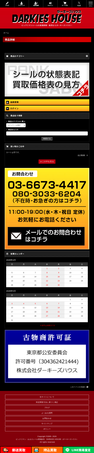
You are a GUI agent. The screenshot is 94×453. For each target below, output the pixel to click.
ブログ (7, 4)
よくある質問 (47, 413)
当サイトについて (47, 397)
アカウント (21, 4)
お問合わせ (47, 418)
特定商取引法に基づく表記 (47, 402)
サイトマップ (47, 424)
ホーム (6, 33)
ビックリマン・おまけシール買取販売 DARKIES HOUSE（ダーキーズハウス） (47, 439)
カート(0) (65, 4)
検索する (47, 138)
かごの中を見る (47, 161)
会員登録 (36, 4)
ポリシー (47, 429)
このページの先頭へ (79, 387)
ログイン (50, 4)
